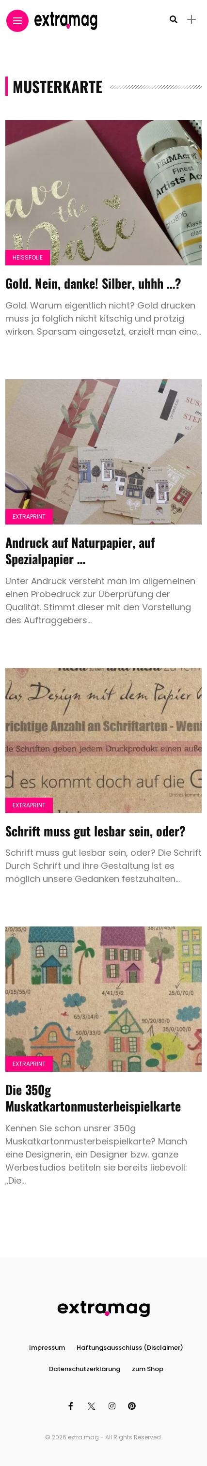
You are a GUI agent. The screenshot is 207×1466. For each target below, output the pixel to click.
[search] (173, 20)
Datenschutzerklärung (84, 1368)
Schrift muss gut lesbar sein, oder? (95, 830)
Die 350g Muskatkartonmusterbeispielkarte (93, 1097)
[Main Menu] (17, 21)
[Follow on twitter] (92, 1406)
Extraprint (29, 516)
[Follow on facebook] (72, 1406)
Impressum (47, 1347)
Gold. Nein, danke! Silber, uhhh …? (93, 283)
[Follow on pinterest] (133, 1406)
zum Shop (147, 1368)
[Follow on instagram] (113, 1406)
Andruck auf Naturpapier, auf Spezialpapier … (80, 550)
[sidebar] (191, 19)
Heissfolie (28, 257)
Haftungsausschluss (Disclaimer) (130, 1347)
